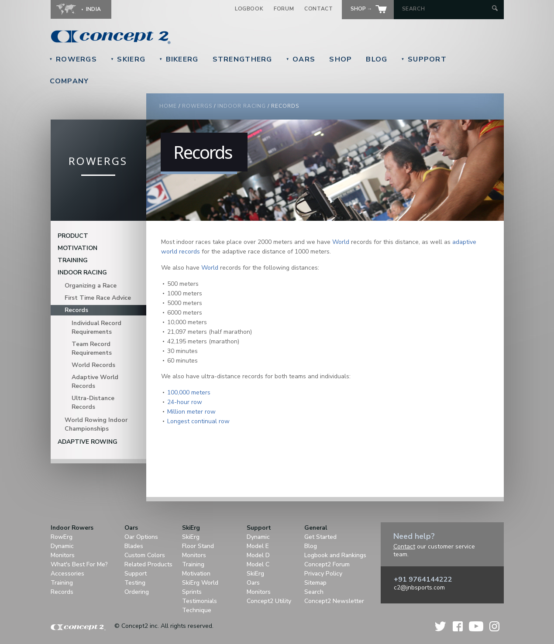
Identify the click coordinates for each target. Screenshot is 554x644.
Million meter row (191, 412)
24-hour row (184, 402)
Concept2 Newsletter (334, 601)
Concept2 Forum (327, 564)
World (340, 242)
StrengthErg (242, 59)
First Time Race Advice (98, 298)
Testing (134, 583)
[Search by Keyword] (446, 9)
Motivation (77, 248)
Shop (340, 59)
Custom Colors (144, 555)
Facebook (458, 626)
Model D (258, 555)
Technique (196, 610)
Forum (284, 8)
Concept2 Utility (269, 601)
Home (168, 106)
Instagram (494, 626)
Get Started (320, 537)
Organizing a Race (91, 285)
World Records (93, 365)
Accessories (67, 573)
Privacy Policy (323, 573)
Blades (133, 546)
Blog (376, 59)
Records (76, 310)
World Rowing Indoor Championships (96, 424)
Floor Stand (198, 546)
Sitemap (315, 583)
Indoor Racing (241, 106)
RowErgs (73, 59)
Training (73, 260)
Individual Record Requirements (96, 327)
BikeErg (178, 59)
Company (69, 81)
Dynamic (62, 546)
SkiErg (127, 59)
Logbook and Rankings (335, 555)
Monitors (63, 555)
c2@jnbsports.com (419, 587)
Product (73, 236)
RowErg (61, 537)
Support (424, 59)
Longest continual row (198, 421)
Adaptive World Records (95, 381)
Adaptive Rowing (87, 442)
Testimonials (199, 601)
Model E (258, 546)
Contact (318, 8)
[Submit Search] (495, 9)
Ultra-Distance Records (93, 402)
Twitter (441, 626)
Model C (258, 564)
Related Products (148, 564)
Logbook (249, 8)
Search (313, 592)
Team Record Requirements (92, 348)
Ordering (136, 592)
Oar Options (141, 537)
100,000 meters (188, 392)
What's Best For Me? (79, 564)
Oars (301, 59)
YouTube (476, 626)
